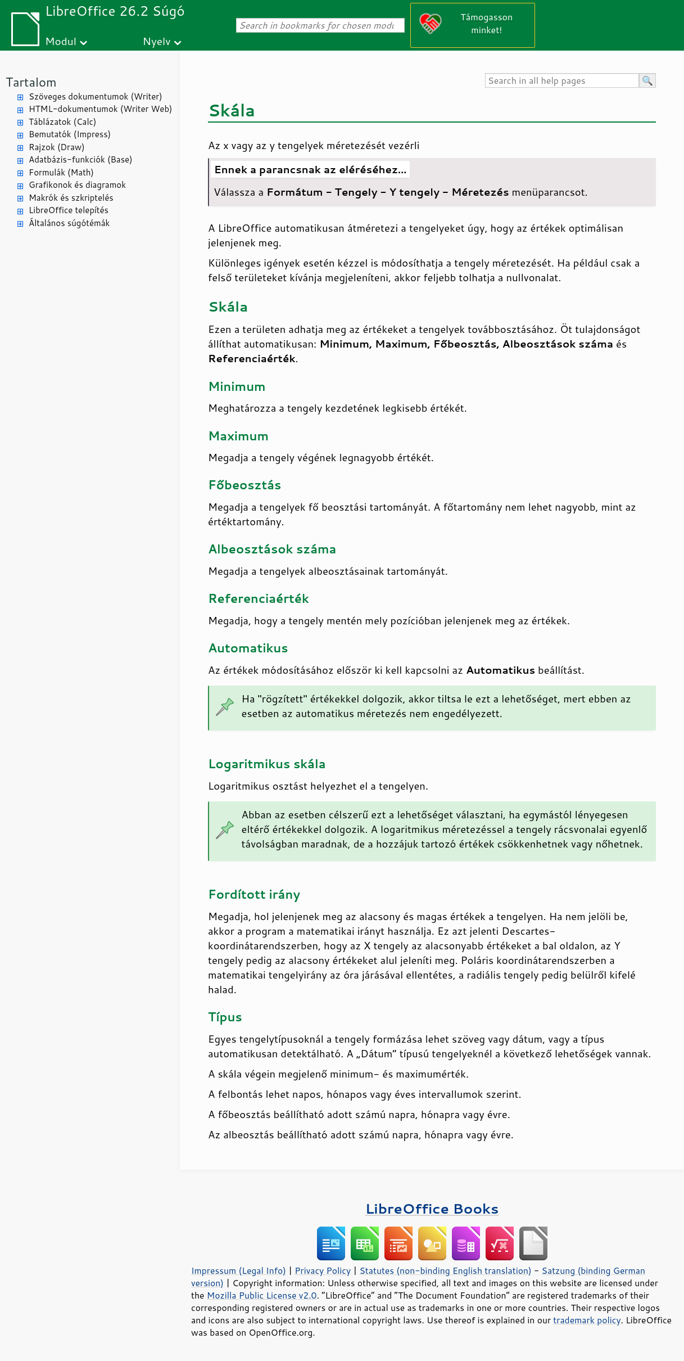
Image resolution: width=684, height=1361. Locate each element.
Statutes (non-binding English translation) (445, 1270)
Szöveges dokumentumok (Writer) (95, 96)
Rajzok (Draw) (57, 147)
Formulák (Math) (61, 172)
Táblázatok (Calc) (62, 122)
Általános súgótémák (69, 223)
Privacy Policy (323, 1270)
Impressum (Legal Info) (238, 1270)
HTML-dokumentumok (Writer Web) (101, 109)
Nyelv (157, 40)
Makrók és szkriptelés (71, 198)
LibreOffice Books (432, 1208)
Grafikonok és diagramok (77, 185)
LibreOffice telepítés (68, 210)
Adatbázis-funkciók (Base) (81, 159)
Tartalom (31, 82)
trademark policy (586, 1320)
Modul (60, 40)
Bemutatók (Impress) (70, 134)
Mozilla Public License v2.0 (262, 1295)
